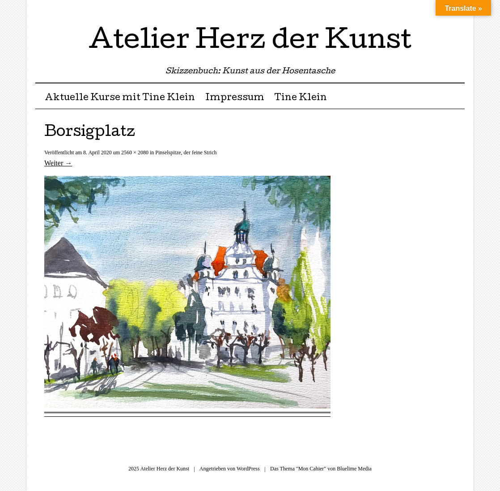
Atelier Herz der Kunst (250, 42)
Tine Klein (300, 98)
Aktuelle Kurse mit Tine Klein (120, 98)
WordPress (248, 469)
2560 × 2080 (134, 152)
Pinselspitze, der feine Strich (185, 152)
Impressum (234, 98)
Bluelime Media (354, 469)
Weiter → (58, 163)
